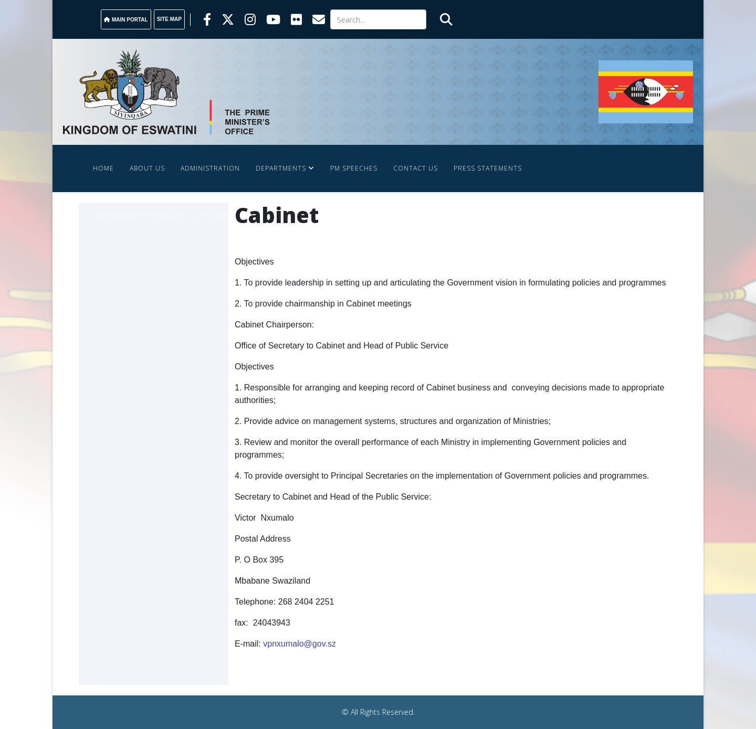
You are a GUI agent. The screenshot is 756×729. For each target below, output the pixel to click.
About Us (147, 168)
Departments (281, 168)
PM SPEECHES (353, 168)
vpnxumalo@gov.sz (299, 643)
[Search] (378, 19)
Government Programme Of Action (160, 215)
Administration (210, 168)
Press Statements (488, 168)
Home (103, 168)
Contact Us (415, 168)
